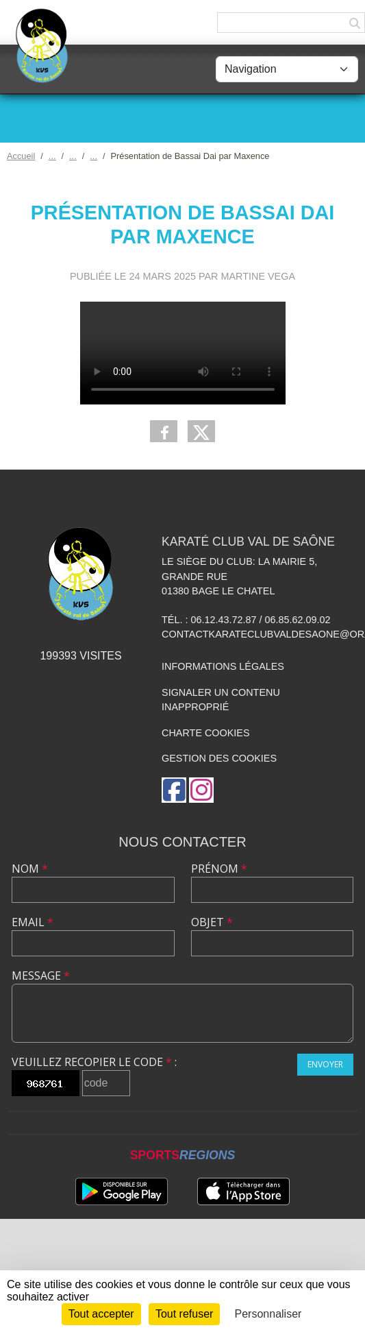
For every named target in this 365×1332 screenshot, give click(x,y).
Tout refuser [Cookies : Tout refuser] (184, 1314)
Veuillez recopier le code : (94, 1061)
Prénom (219, 868)
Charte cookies (205, 732)
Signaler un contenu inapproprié (221, 700)
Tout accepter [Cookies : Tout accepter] (101, 1314)
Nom (30, 868)
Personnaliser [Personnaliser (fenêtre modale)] (268, 1314)
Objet (212, 922)
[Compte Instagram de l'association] (201, 790)
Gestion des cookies (219, 758)
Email (32, 922)
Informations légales (223, 666)
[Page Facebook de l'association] (174, 790)
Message (41, 975)
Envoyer (325, 1064)
